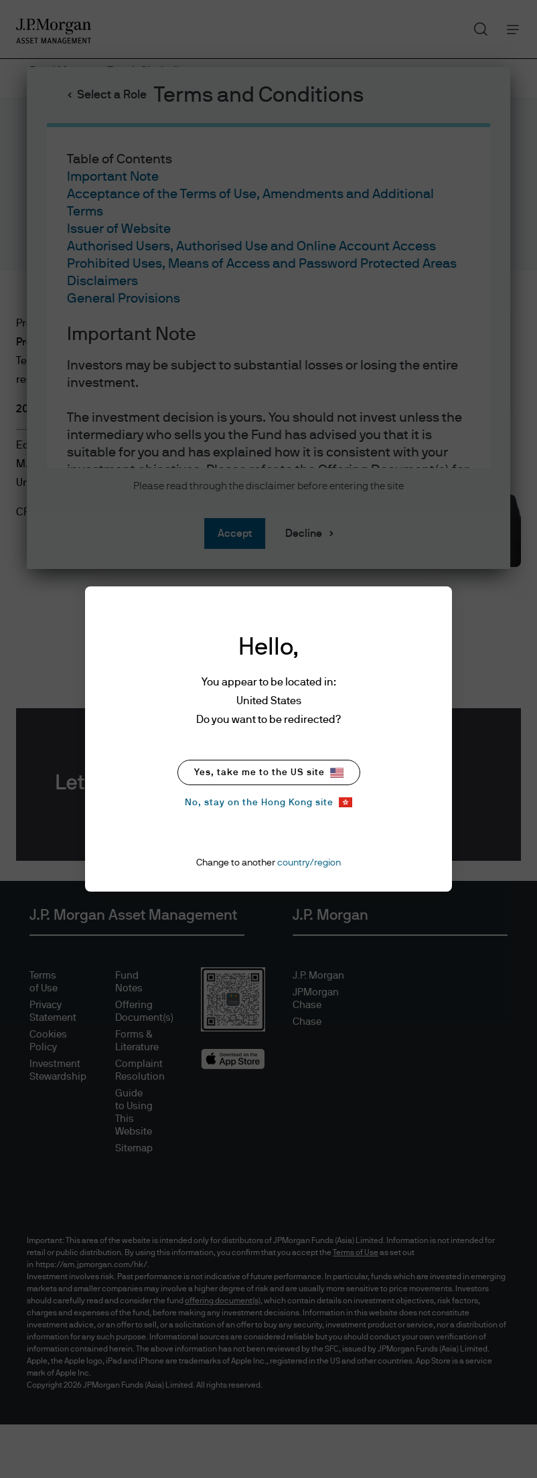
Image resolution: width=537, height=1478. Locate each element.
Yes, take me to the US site (268, 773)
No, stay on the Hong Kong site (268, 802)
